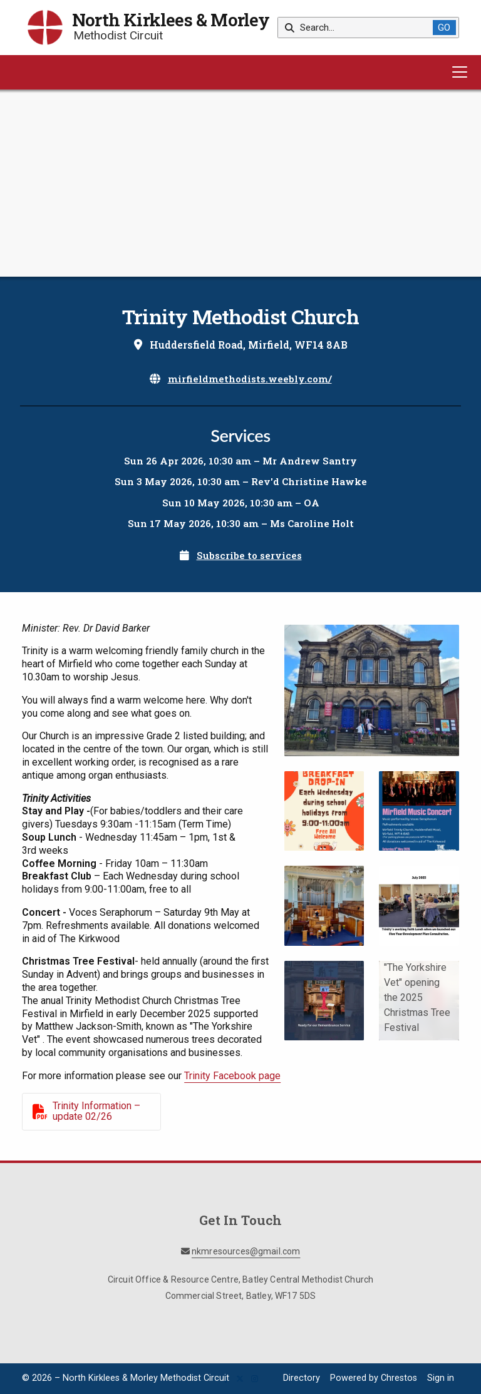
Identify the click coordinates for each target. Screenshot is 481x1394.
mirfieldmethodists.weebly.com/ (250, 378)
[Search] (360, 27)
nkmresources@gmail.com (246, 1251)
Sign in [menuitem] (440, 1378)
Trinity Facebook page (232, 1076)
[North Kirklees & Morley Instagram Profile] (254, 1379)
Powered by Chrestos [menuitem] (373, 1378)
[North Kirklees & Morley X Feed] (240, 1379)
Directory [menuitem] (301, 1378)
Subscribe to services (249, 555)
